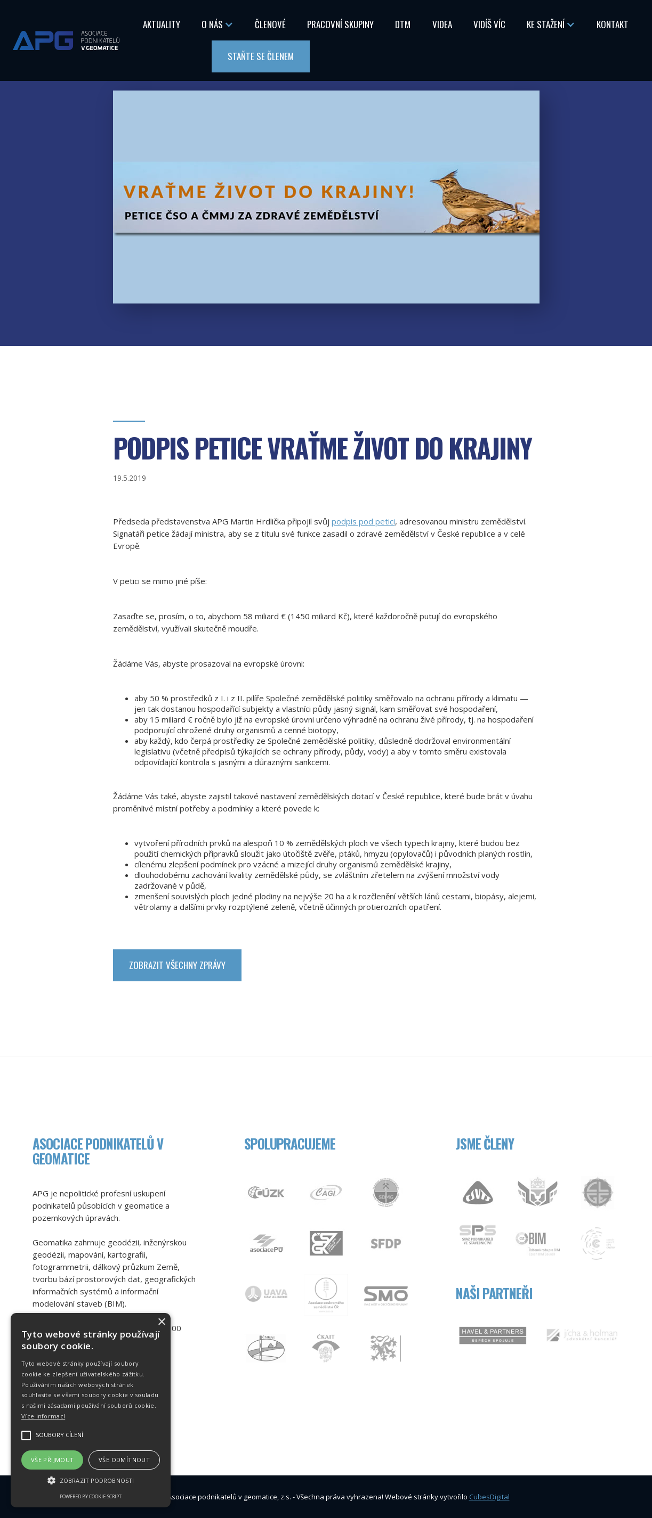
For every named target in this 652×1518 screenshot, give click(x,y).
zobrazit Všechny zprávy (177, 965)
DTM (402, 24)
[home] (66, 40)
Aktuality (161, 24)
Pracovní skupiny (340, 24)
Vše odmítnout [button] (124, 1460)
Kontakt (613, 24)
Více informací (43, 1416)
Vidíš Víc (489, 24)
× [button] (161, 1322)
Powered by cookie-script (91, 1496)
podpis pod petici (363, 521)
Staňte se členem (261, 56)
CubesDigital (489, 1496)
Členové (270, 24)
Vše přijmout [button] (52, 1460)
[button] (217, 24)
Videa (442, 24)
